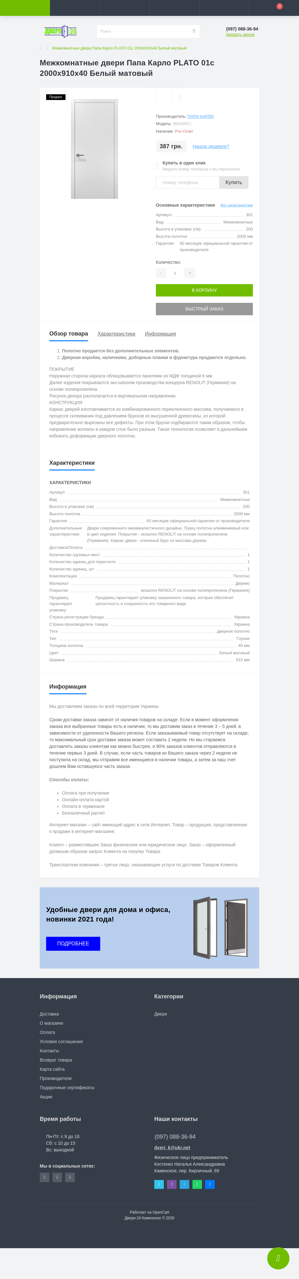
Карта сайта (52, 1069)
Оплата (47, 1032)
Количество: (168, 262)
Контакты (49, 1050)
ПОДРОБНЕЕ (73, 943)
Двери (160, 1013)
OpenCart (161, 1212)
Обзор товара (68, 333)
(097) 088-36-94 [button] (175, 1137)
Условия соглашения (61, 1041)
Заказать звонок (240, 34)
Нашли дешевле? (211, 146)
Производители (56, 1078)
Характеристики (117, 333)
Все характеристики (236, 205)
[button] (125, 8)
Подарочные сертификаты (67, 1087)
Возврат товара (56, 1060)
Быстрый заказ (204, 308)
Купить (234, 182)
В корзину (204, 290)
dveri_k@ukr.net (172, 1147)
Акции (46, 1096)
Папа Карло (201, 116)
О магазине (51, 1023)
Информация (160, 333)
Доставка (49, 1013)
